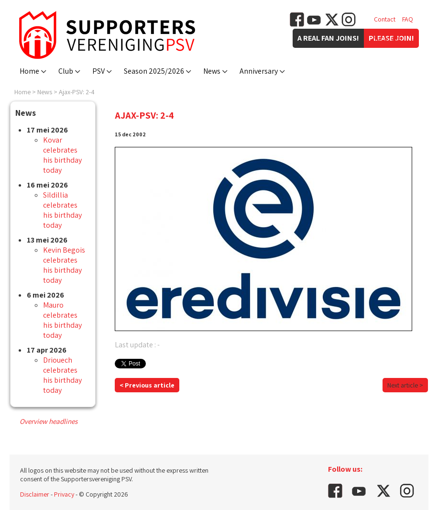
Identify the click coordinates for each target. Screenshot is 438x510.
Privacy (64, 494)
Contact (384, 19)
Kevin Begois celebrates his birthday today (64, 265)
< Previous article (147, 385)
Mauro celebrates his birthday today (62, 320)
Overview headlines (48, 421)
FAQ (407, 19)
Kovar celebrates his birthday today (62, 155)
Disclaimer (34, 494)
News (211, 71)
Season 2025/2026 (154, 71)
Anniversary (259, 71)
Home (29, 71)
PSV (98, 71)
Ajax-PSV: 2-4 (77, 92)
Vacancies (388, 38)
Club (65, 71)
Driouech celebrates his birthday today (62, 375)
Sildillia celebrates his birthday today (62, 210)
